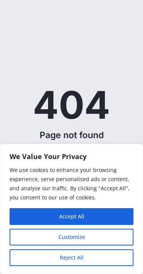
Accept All (71, 216)
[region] (71, 209)
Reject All (72, 257)
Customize (71, 237)
